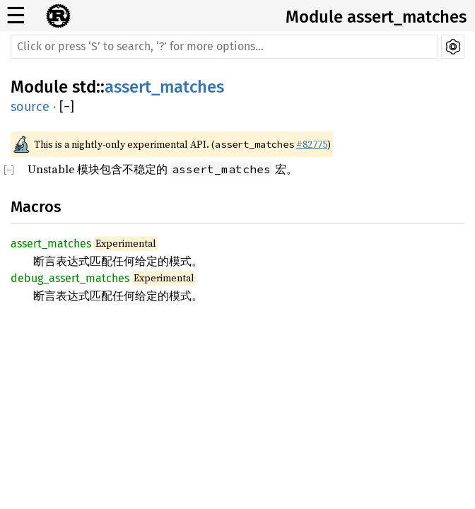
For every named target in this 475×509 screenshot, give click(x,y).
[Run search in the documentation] (224, 47)
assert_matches (164, 87)
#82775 (311, 144)
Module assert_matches (376, 17)
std (84, 87)
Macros (36, 206)
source (30, 107)
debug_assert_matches (70, 278)
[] (66, 107)
